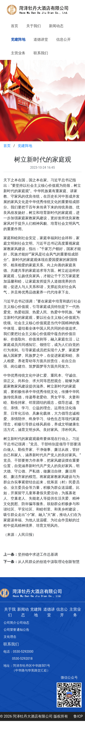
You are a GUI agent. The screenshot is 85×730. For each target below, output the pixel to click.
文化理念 (10, 636)
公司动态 (23, 622)
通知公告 (23, 629)
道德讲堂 (41, 39)
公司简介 (10, 622)
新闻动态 (56, 26)
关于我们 (33, 26)
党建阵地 (18, 39)
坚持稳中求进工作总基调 (38, 554)
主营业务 (18, 53)
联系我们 (41, 53)
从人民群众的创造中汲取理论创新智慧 (49, 562)
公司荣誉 (10, 629)
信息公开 (63, 39)
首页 (14, 26)
